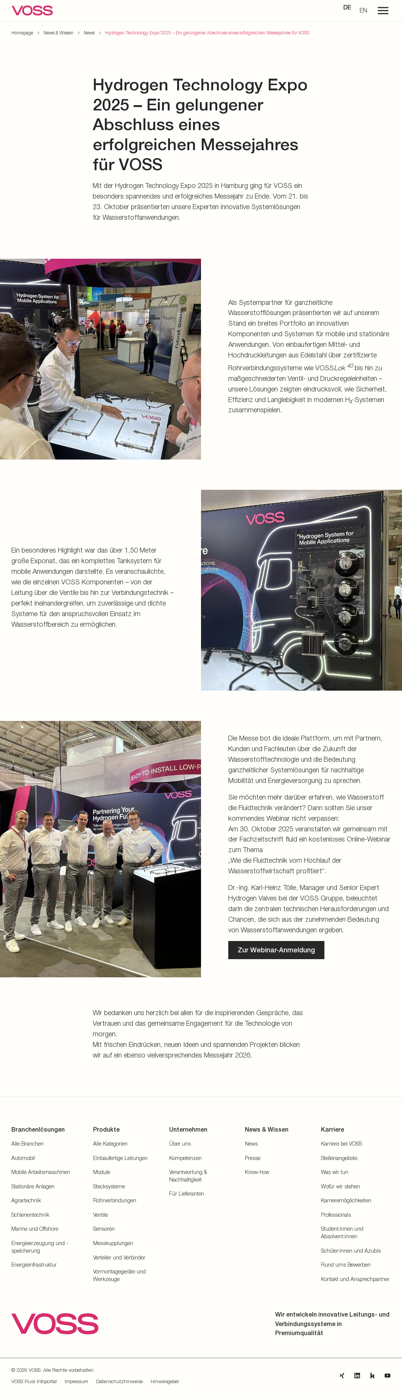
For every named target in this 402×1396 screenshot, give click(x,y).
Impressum (76, 1381)
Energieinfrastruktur (34, 1264)
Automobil (23, 1158)
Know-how (257, 1172)
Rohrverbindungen (114, 1200)
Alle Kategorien (110, 1143)
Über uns (180, 1143)
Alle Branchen (27, 1143)
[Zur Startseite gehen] (32, 10)
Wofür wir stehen (340, 1186)
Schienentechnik (30, 1214)
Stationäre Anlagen (33, 1186)
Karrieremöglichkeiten (346, 1200)
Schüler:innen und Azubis (351, 1250)
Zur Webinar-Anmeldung (276, 950)
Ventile (100, 1214)
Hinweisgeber (165, 1381)
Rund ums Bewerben (346, 1264)
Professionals (336, 1214)
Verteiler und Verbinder (119, 1257)
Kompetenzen (185, 1158)
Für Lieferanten (186, 1193)
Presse (252, 1158)
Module (101, 1172)
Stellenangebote (339, 1158)
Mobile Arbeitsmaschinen (40, 1172)
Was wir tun (334, 1172)
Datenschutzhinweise (119, 1381)
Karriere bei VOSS (341, 1143)
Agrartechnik (26, 1200)
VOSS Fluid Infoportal (34, 1381)
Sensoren (104, 1228)
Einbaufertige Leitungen (120, 1158)
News (251, 1143)
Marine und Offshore (34, 1228)
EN (363, 10)
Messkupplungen (113, 1243)
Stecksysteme (109, 1186)
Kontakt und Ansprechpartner (355, 1279)
